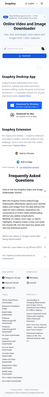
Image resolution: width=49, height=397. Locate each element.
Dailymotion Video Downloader (9, 366)
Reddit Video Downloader (7, 372)
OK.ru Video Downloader (12, 377)
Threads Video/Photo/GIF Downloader (9, 341)
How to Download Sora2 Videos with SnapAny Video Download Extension (36, 317)
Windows (32, 277)
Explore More (24, 96)
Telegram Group (11, 277)
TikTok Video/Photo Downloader (10, 301)
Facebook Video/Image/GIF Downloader (9, 329)
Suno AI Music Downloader (8, 348)
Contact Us (8, 287)
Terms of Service (31, 389)
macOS (31, 282)
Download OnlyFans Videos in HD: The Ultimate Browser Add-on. (36, 337)
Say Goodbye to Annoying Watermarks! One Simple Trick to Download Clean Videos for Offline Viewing (36, 305)
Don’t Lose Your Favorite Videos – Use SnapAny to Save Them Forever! (37, 327)
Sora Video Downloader (11, 381)
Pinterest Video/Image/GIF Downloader (9, 320)
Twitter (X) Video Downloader (8, 360)
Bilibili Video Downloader (7, 313)
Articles (32, 294)
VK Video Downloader (11, 335)
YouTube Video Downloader (8, 354)
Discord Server (10, 282)
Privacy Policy (16, 389)
